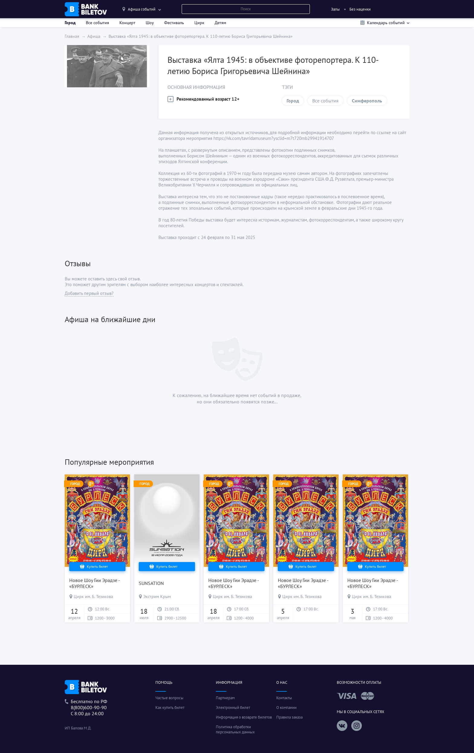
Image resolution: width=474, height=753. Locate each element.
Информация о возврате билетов (244, 717)
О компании (286, 707)
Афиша (93, 36)
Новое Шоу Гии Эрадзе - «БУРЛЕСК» (94, 583)
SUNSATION (151, 583)
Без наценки (360, 9)
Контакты (284, 697)
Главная (72, 36)
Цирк (199, 22)
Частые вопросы (169, 697)
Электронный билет (233, 707)
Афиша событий (141, 9)
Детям (220, 22)
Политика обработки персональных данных (235, 729)
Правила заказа (289, 717)
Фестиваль (174, 22)
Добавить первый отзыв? (89, 293)
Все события (97, 22)
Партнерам (225, 697)
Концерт (127, 22)
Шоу (150, 22)
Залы (335, 9)
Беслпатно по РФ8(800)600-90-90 (89, 704)
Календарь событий (386, 22)
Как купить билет (169, 707)
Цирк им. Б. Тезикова (93, 596)
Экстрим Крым (157, 596)
